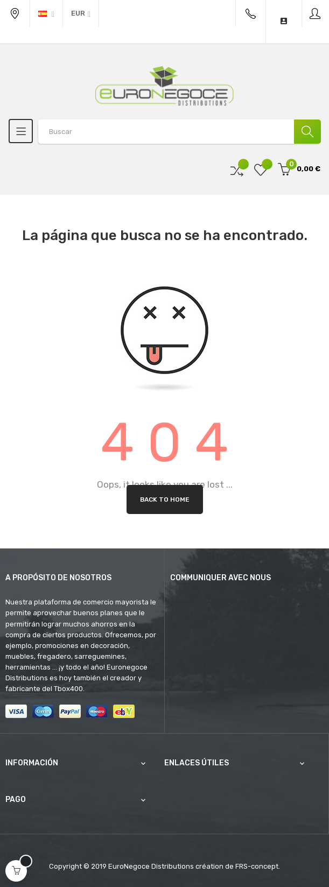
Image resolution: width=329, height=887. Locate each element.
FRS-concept (256, 866)
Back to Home (165, 499)
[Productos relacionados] (81, 13)
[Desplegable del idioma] (46, 13)
